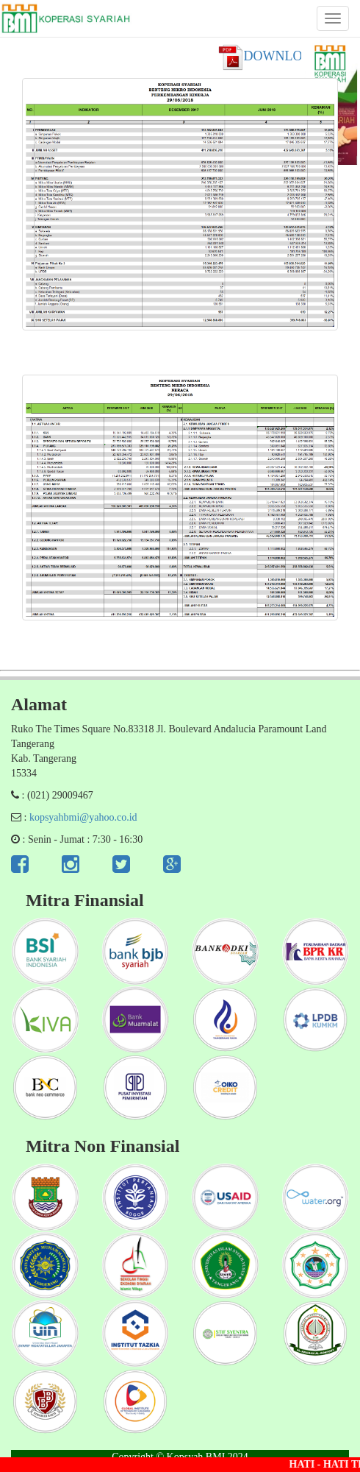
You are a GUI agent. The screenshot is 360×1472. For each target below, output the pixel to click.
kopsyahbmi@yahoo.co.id (83, 817)
